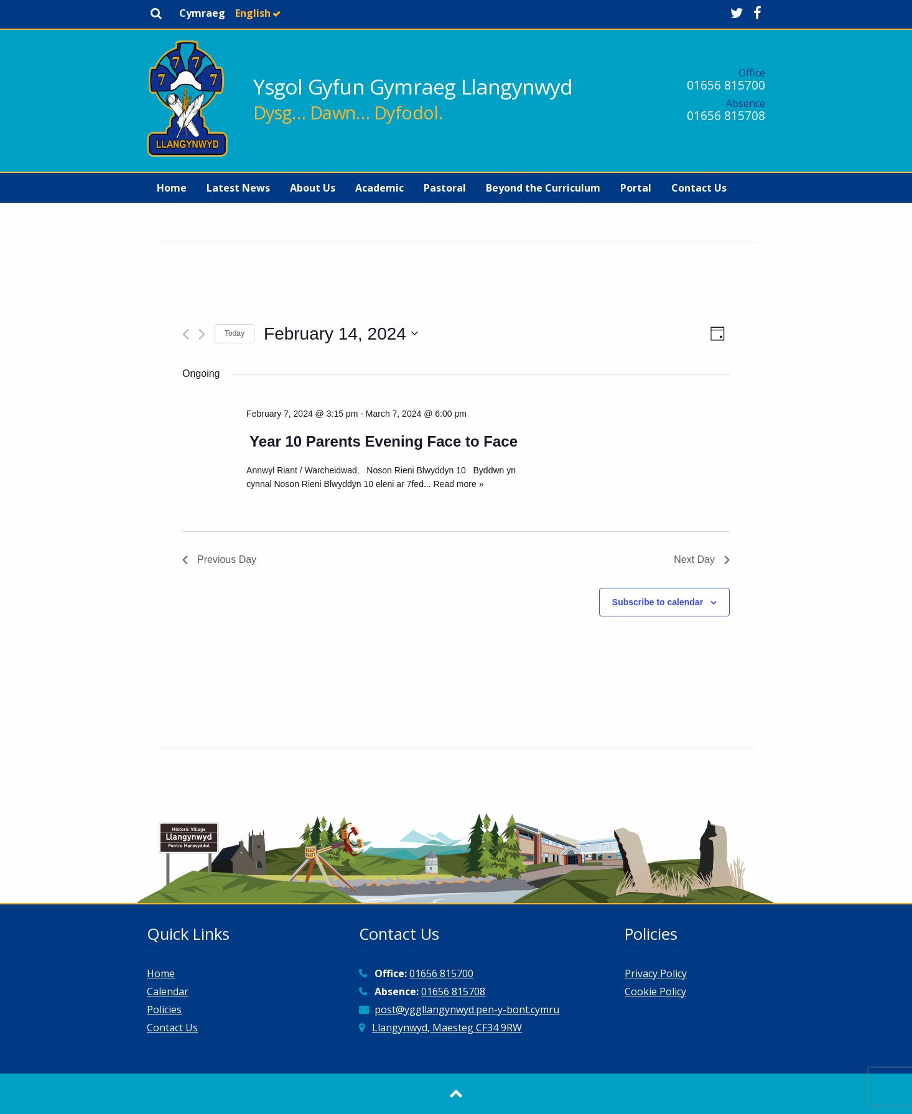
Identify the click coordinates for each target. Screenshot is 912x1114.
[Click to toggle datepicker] (341, 334)
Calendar (167, 991)
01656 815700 (726, 84)
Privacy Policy (656, 973)
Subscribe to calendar (657, 602)
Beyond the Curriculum (543, 188)
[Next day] (201, 334)
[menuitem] (172, 188)
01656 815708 (726, 115)
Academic (379, 188)
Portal (635, 188)
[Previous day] (185, 334)
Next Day (702, 559)
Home (172, 188)
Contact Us (699, 188)
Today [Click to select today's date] (234, 333)
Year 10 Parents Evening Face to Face (383, 441)
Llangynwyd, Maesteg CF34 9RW (447, 1027)
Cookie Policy (655, 991)
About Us (312, 188)
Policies (164, 1009)
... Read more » (454, 484)
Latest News (238, 188)
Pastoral (445, 188)
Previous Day (219, 559)
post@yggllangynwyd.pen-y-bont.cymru (467, 1009)
